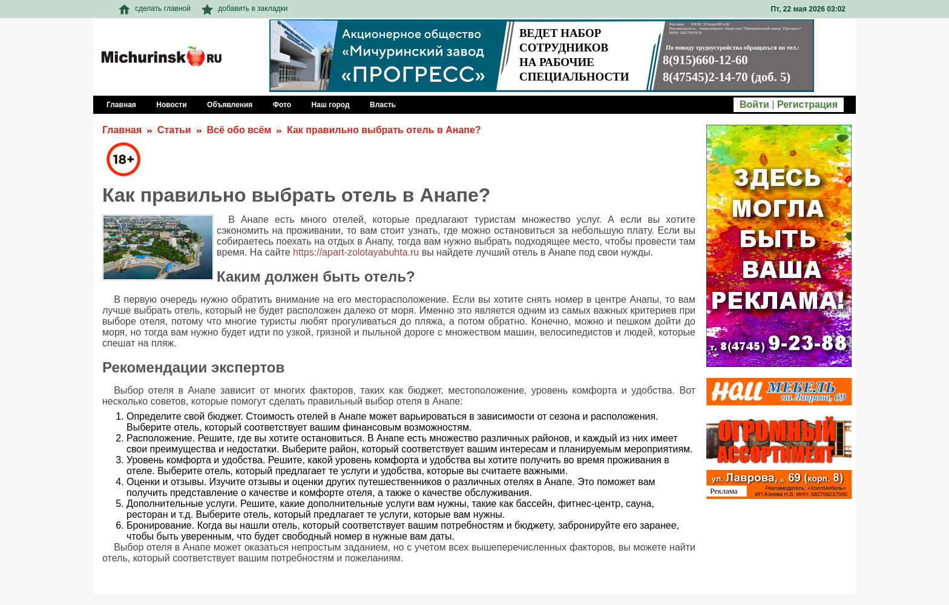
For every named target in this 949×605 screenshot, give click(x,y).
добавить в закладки (244, 8)
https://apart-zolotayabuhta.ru (356, 252)
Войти (754, 104)
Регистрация (807, 104)
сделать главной (155, 8)
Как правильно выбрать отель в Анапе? (384, 130)
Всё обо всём (238, 130)
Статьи (174, 130)
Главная (122, 130)
